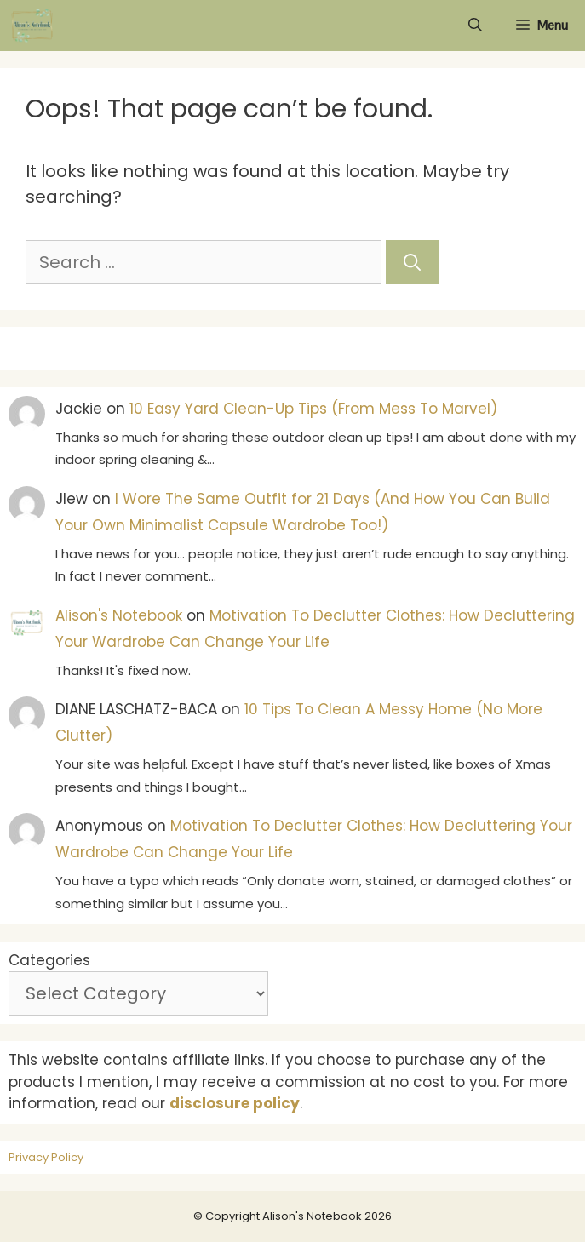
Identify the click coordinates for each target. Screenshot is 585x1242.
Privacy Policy (46, 1157)
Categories (49, 960)
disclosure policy (234, 1103)
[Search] (412, 262)
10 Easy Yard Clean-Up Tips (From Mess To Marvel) (313, 408)
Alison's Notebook (118, 615)
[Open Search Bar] (475, 25)
